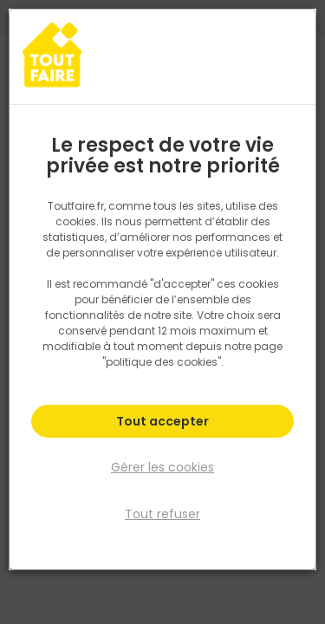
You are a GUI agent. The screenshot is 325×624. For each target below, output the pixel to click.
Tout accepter (162, 421)
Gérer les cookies (162, 467)
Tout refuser (162, 514)
